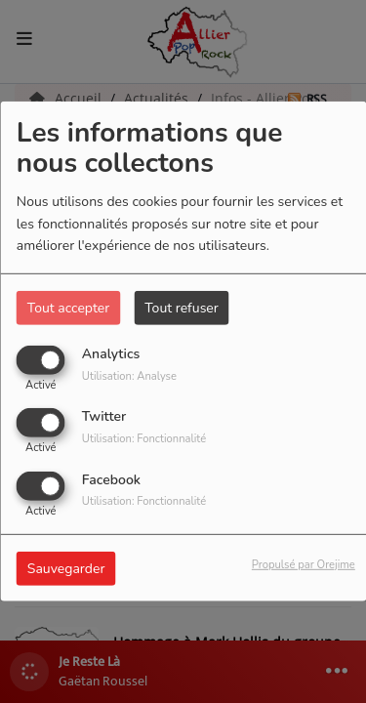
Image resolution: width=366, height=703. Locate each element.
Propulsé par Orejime (303, 564)
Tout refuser (181, 308)
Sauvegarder (66, 567)
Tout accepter (68, 308)
